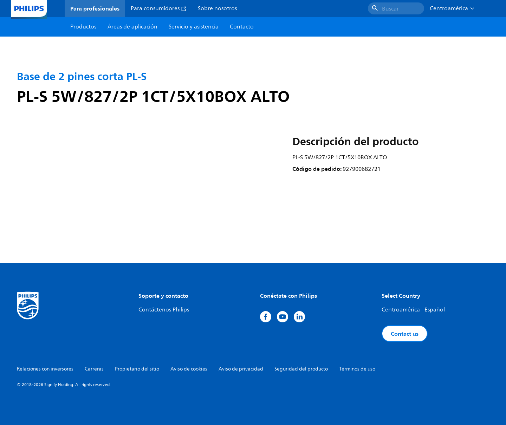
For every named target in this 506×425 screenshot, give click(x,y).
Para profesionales (94, 8)
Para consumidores (159, 8)
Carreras (94, 369)
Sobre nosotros (217, 8)
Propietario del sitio (137, 369)
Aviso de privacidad (241, 369)
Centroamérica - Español (413, 309)
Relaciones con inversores (45, 369)
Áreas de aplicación (132, 26)
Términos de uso (357, 369)
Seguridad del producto (301, 369)
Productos (83, 26)
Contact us (405, 334)
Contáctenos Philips (163, 309)
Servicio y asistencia (194, 26)
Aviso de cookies (188, 369)
